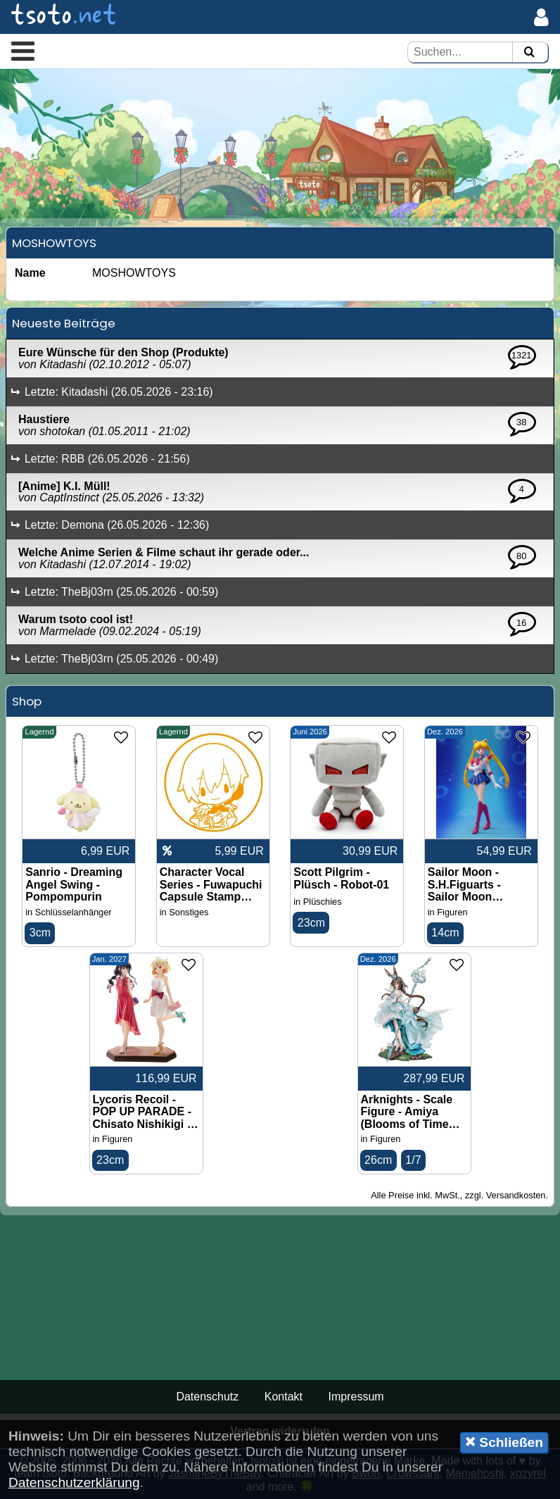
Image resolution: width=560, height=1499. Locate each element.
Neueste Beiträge (63, 323)
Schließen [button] (504, 1442)
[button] (22, 50)
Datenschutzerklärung (74, 1482)
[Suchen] (529, 52)
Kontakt (284, 1397)
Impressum (355, 1397)
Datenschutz (207, 1397)
